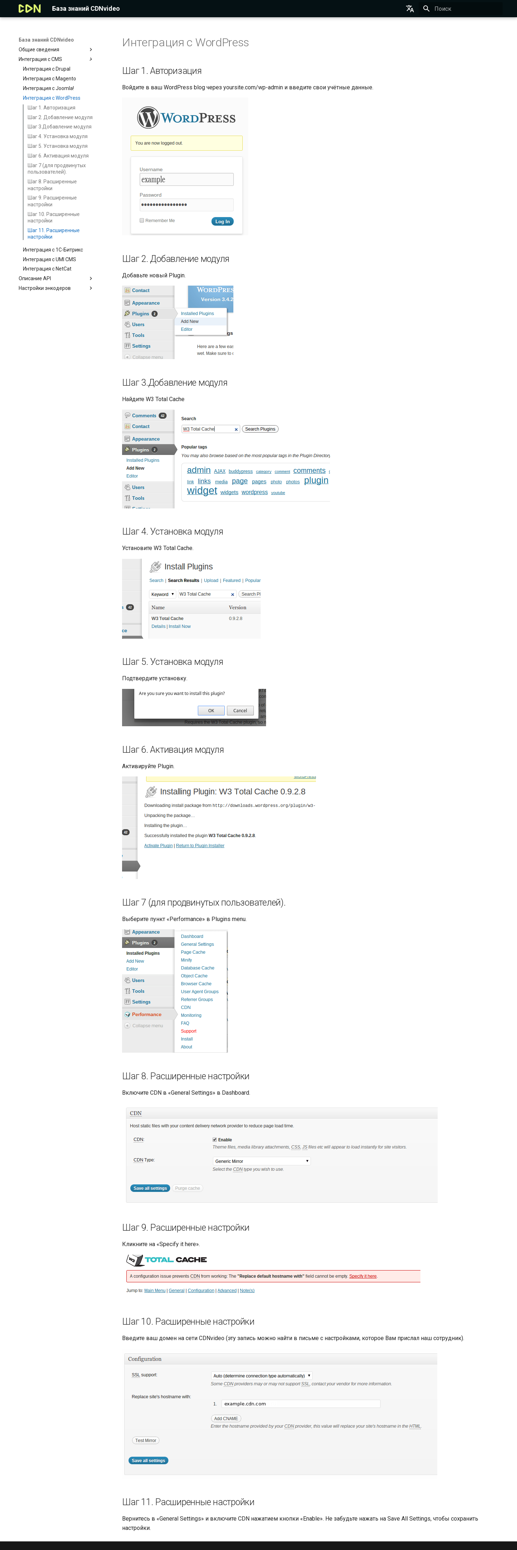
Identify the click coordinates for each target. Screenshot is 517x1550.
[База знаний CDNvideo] (29, 8)
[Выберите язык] (410, 8)
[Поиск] (461, 8)
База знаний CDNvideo (46, 40)
